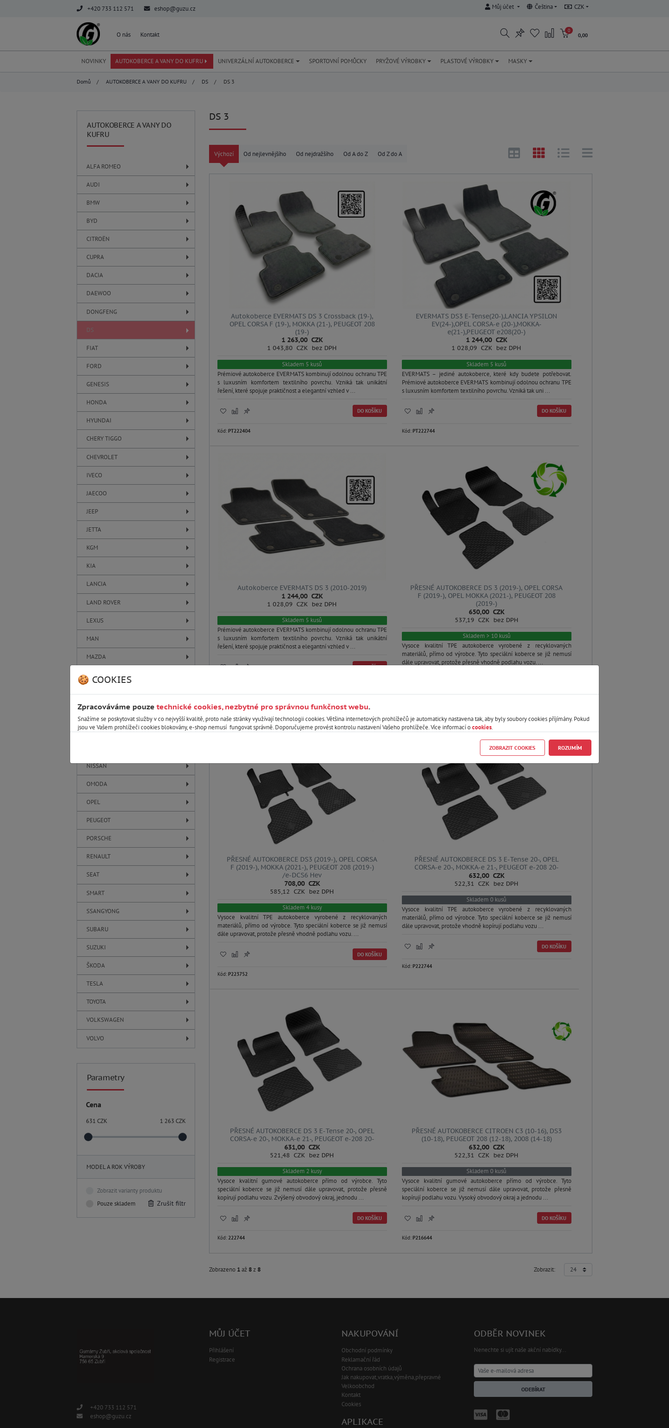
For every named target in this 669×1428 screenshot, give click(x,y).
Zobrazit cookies (512, 747)
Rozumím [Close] (570, 747)
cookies (482, 727)
